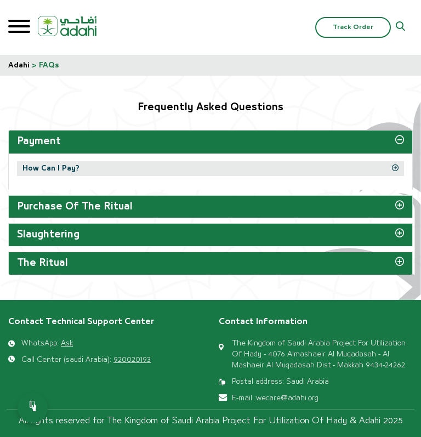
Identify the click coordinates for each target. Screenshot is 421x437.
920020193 (132, 359)
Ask (67, 343)
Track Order (353, 27)
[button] (400, 27)
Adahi (19, 65)
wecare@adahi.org (287, 398)
